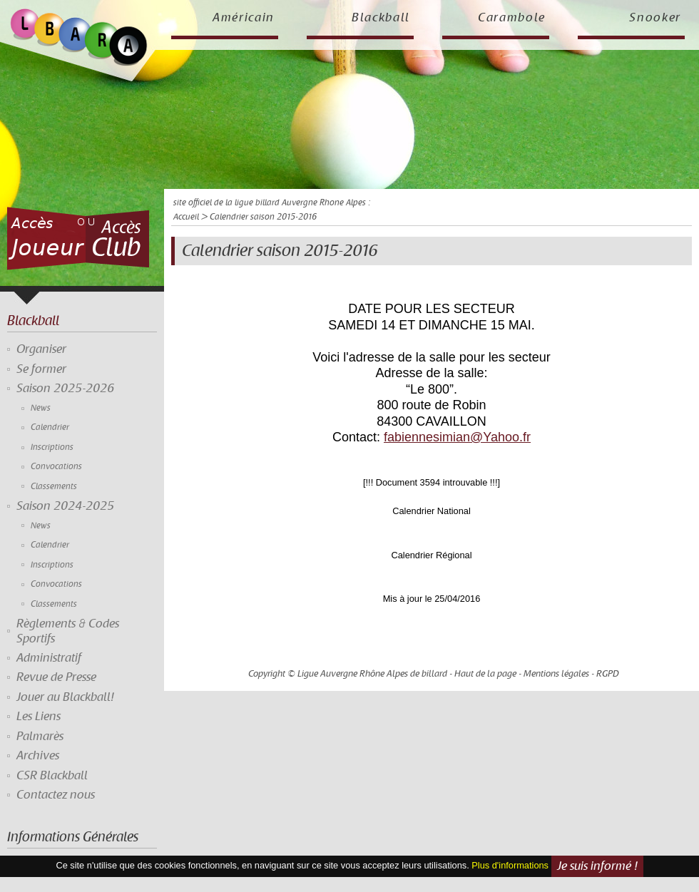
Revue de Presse (56, 677)
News (41, 408)
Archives (37, 756)
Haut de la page (485, 674)
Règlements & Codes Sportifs (67, 631)
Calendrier (50, 427)
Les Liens (38, 716)
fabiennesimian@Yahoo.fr (457, 437)
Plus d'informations (510, 866)
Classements (54, 486)
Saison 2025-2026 (65, 388)
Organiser (41, 349)
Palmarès (39, 736)
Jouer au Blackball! (65, 697)
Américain (244, 18)
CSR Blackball (52, 776)
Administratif (48, 658)
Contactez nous (55, 795)
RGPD (607, 674)
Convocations (56, 466)
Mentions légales (556, 674)
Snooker (655, 18)
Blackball (381, 18)
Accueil (186, 217)
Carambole (512, 18)
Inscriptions (52, 447)
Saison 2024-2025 (65, 506)
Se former (41, 369)
